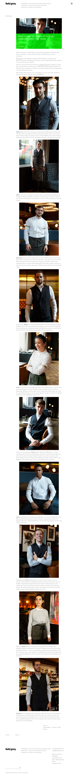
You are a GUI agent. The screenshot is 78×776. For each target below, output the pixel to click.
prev (8, 734)
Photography (47, 727)
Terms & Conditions (23, 772)
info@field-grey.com (58, 750)
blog (39, 72)
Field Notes (8, 16)
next (16, 735)
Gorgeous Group (45, 64)
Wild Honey (19, 58)
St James (54, 727)
